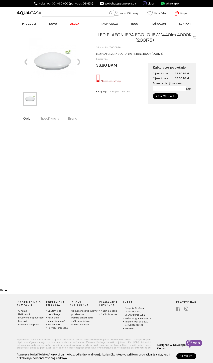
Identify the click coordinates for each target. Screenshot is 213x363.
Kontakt (22, 320)
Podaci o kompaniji (28, 324)
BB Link (126, 91)
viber (151, 3)
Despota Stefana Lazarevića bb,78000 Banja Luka (135, 311)
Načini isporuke (109, 314)
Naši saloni (24, 314)
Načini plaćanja (109, 310)
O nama (22, 310)
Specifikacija (49, 118)
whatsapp (172, 3)
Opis (26, 118)
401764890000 (134, 324)
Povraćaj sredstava (58, 327)
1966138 (129, 328)
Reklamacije (54, 324)
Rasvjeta (114, 91)
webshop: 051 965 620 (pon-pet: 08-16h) (65, 3)
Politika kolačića (80, 324)
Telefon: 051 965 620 (136, 321)
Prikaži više (102, 58)
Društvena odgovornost (31, 317)
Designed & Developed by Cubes (174, 346)
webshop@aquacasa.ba (120, 3)
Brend (72, 118)
